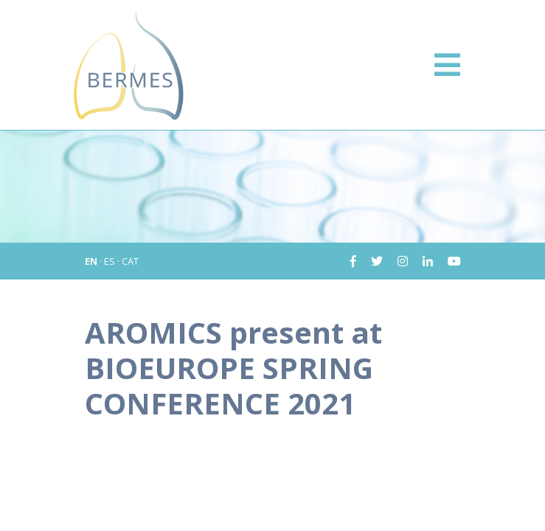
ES (109, 261)
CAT (130, 261)
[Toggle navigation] (447, 65)
